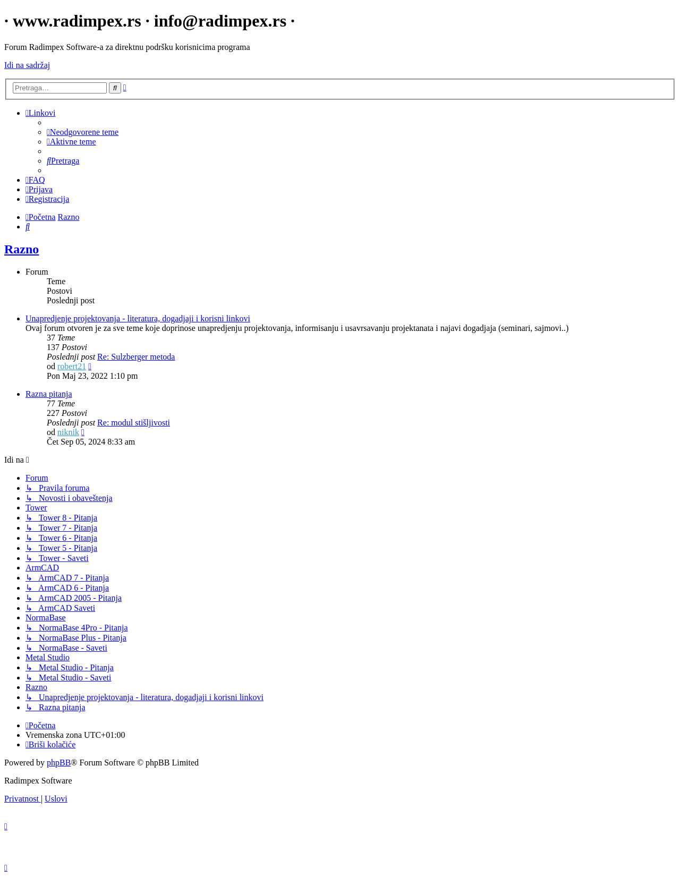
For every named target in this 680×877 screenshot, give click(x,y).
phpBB (59, 762)
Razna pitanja (49, 393)
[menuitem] (82, 132)
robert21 (71, 366)
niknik (68, 432)
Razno (21, 249)
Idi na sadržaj (27, 65)
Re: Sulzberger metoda (136, 356)
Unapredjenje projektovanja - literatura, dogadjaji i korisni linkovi (138, 318)
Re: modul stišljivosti (133, 422)
